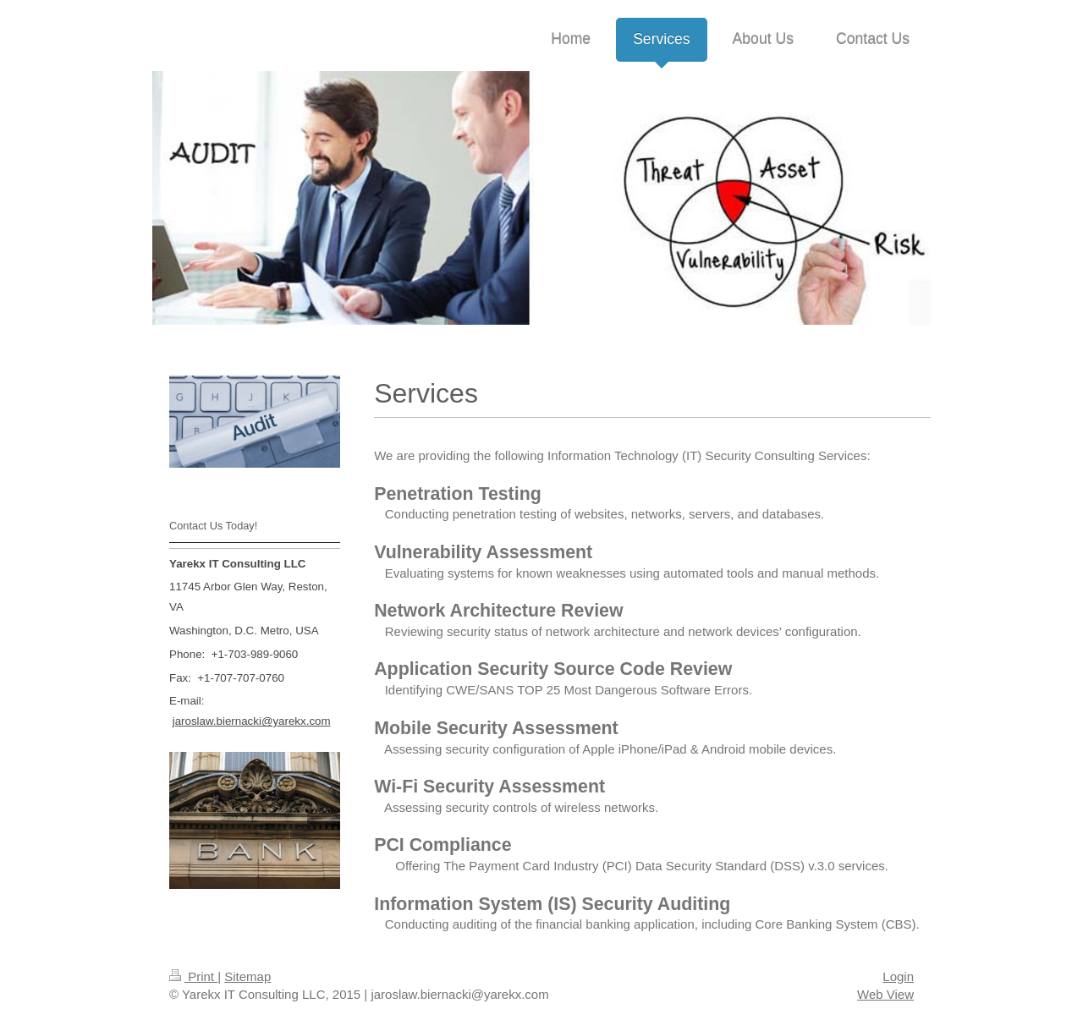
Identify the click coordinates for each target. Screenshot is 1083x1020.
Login (898, 976)
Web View (885, 994)
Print (193, 976)
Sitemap (247, 976)
